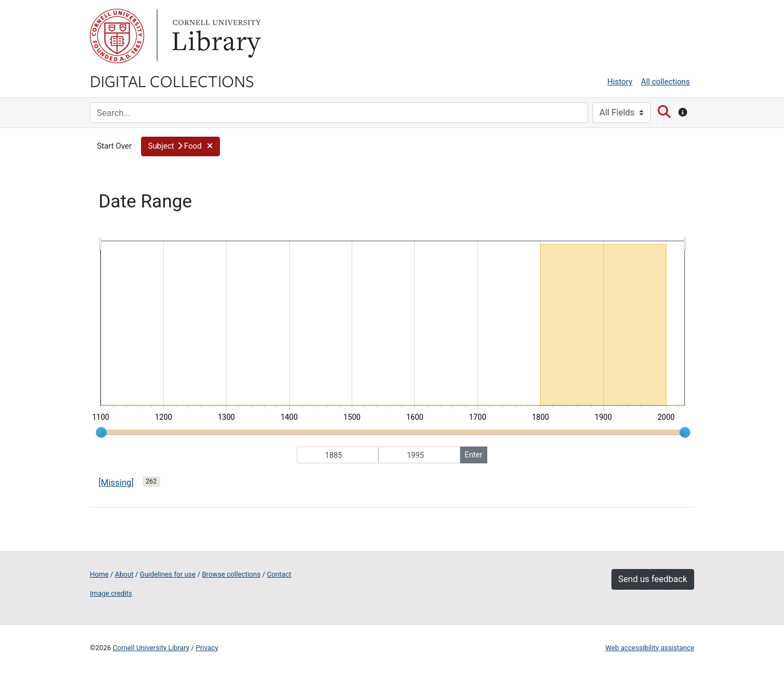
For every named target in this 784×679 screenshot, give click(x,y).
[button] (180, 146)
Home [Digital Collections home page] (99, 574)
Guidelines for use (167, 574)
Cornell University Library (151, 648)
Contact (279, 574)
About (124, 574)
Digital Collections (172, 80)
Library (215, 36)
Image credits (111, 593)
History (620, 82)
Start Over (114, 146)
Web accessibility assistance (649, 648)
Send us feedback (652, 579)
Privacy (206, 648)
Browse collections (231, 574)
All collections (665, 82)
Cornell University (117, 36)
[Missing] (116, 483)
